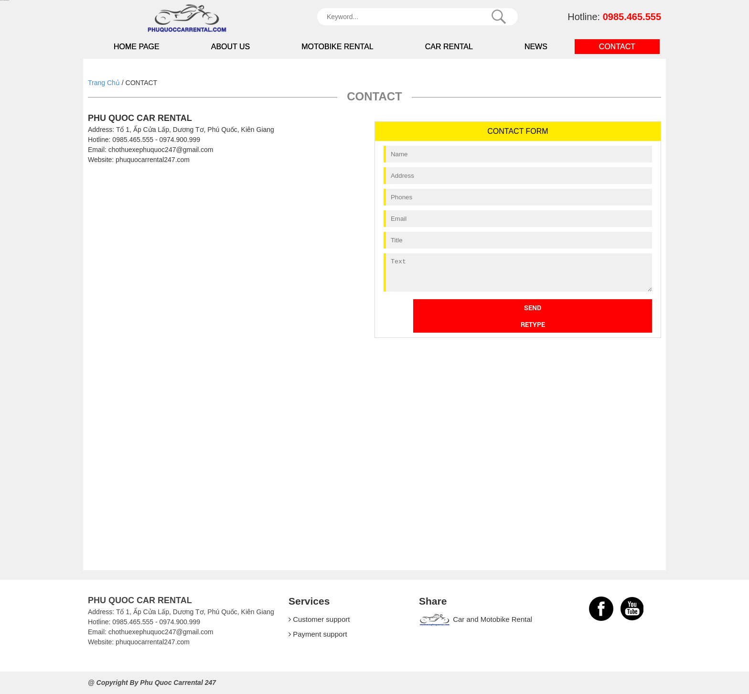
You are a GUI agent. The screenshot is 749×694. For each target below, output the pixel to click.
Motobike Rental (337, 47)
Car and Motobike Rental (475, 619)
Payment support (318, 634)
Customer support (319, 619)
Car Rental (449, 47)
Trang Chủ (104, 83)
